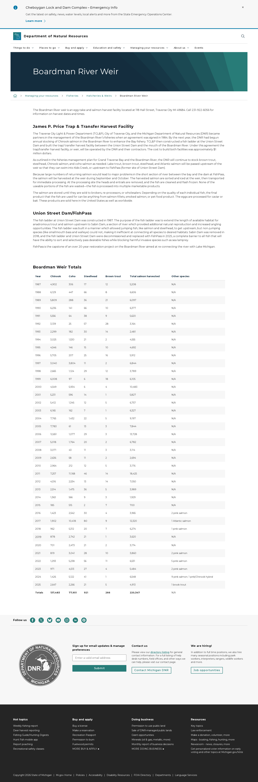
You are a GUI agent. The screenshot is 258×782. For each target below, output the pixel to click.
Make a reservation (83, 730)
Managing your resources (149, 47)
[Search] (243, 36)
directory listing (159, 652)
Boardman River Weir (134, 95)
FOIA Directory (142, 775)
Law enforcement (201, 730)
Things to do (23, 47)
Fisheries (72, 95)
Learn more (36, 21)
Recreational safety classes (28, 748)
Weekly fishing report (25, 725)
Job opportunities (207, 670)
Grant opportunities (143, 735)
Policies (80, 775)
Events (199, 47)
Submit (99, 668)
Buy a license (80, 725)
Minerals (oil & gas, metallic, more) (151, 739)
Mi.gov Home (64, 775)
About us (182, 47)
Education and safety (109, 47)
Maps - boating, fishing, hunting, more (213, 739)
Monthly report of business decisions (153, 744)
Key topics (197, 725)
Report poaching (23, 744)
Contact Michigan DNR (151, 670)
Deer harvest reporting (26, 730)
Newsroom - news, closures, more (210, 744)
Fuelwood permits (82, 744)
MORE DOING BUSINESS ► (148, 748)
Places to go (49, 47)
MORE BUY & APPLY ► (86, 748)
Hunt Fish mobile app (25, 739)
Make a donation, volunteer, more (210, 735)
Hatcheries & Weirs (99, 95)
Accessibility (96, 775)
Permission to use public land (148, 725)
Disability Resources (118, 775)
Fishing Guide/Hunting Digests (31, 735)
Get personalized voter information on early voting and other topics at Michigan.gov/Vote (217, 750)
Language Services (186, 775)
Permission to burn (83, 739)
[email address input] (99, 658)
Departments (163, 775)
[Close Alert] (243, 7)
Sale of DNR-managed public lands (152, 730)
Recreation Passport (84, 735)
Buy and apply (76, 47)
